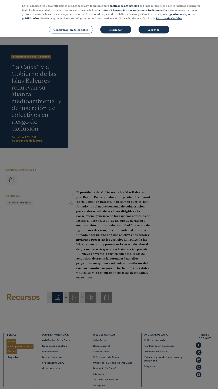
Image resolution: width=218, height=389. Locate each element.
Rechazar (115, 12)
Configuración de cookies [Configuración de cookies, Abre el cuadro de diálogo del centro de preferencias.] (70, 12)
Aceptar (153, 12)
